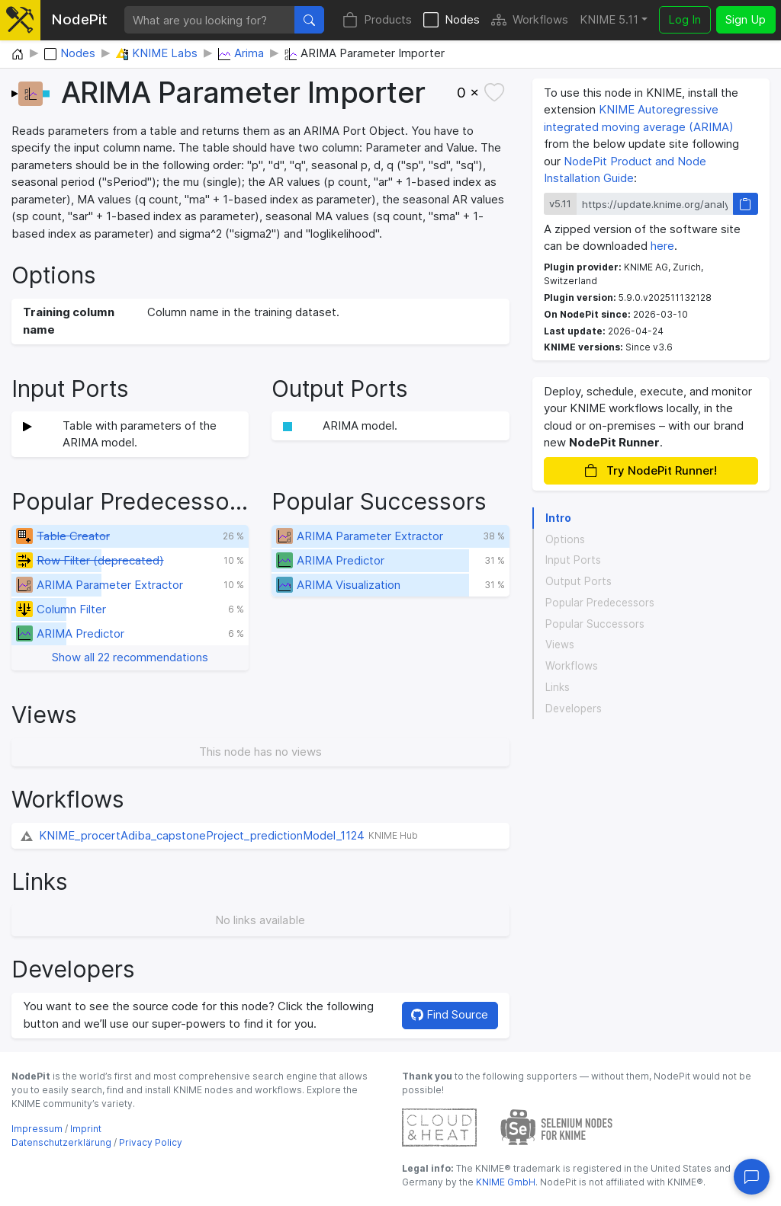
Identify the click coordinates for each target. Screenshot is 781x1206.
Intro (558, 518)
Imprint (85, 1128)
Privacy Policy (150, 1142)
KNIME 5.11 (609, 19)
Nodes (451, 20)
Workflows (529, 20)
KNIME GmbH (504, 1182)
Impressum (37, 1128)
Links (557, 687)
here (662, 245)
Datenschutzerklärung (61, 1142)
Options (565, 539)
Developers (573, 708)
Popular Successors (594, 624)
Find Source (449, 1014)
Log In (684, 19)
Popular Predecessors (599, 603)
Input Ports (573, 560)
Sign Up (745, 19)
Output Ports (578, 581)
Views (559, 644)
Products (377, 20)
